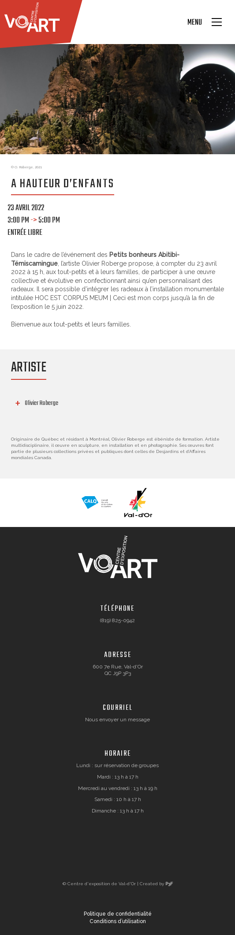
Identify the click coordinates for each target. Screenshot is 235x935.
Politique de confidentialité (118, 913)
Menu (194, 23)
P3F (169, 883)
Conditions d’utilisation (118, 921)
